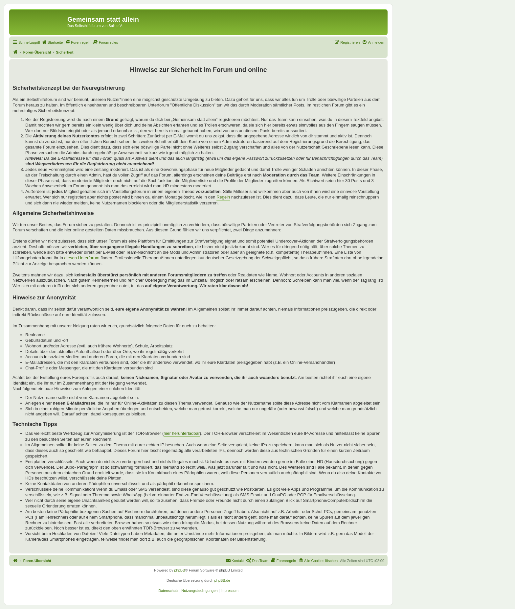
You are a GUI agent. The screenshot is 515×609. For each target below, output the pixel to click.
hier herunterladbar (182, 433)
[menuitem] (52, 42)
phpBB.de (222, 580)
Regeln (223, 197)
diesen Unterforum (82, 257)
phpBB (179, 570)
